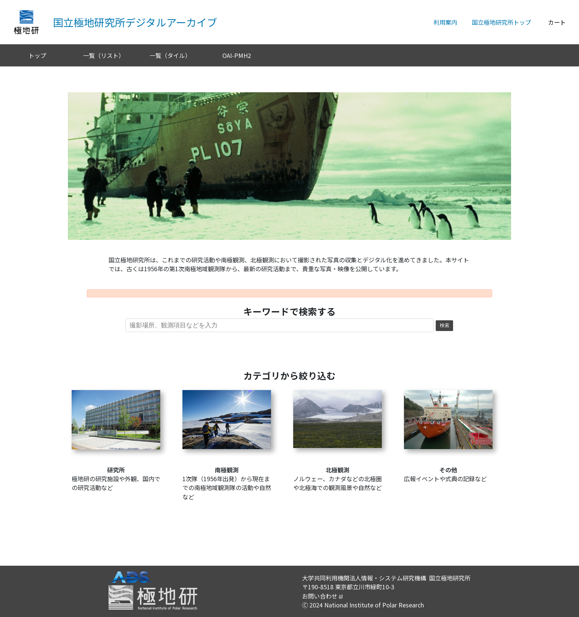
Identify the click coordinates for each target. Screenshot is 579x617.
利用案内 (445, 22)
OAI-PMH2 (236, 55)
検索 (444, 325)
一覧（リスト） (103, 55)
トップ (37, 55)
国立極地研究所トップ (501, 22)
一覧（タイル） (170, 55)
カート (557, 22)
